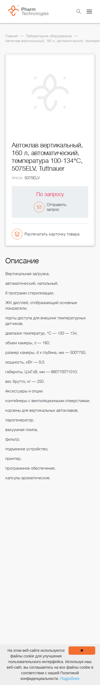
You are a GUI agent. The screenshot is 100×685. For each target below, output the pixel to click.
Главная (11, 36)
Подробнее (69, 678)
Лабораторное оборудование (49, 36)
